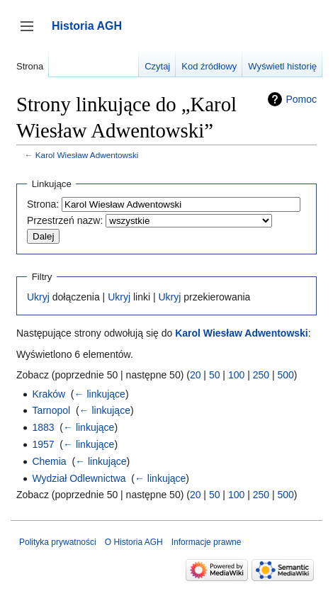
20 (195, 375)
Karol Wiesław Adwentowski (87, 154)
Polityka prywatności (57, 542)
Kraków (48, 394)
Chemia (49, 461)
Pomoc (301, 99)
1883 (43, 427)
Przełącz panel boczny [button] (31, 33)
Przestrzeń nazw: (65, 220)
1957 (43, 444)
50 (214, 375)
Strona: (43, 204)
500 (285, 375)
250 (261, 375)
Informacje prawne (206, 542)
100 (236, 375)
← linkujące (99, 394)
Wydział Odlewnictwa (78, 478)
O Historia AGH (134, 542)
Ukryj (38, 297)
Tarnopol (51, 410)
